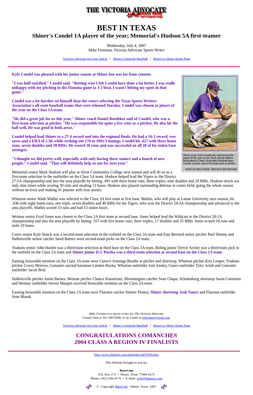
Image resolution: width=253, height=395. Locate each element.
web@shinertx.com (149, 378)
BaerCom (121, 386)
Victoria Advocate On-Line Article (85, 59)
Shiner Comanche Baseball (130, 59)
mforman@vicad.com (156, 317)
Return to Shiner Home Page (171, 59)
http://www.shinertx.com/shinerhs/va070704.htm (126, 354)
